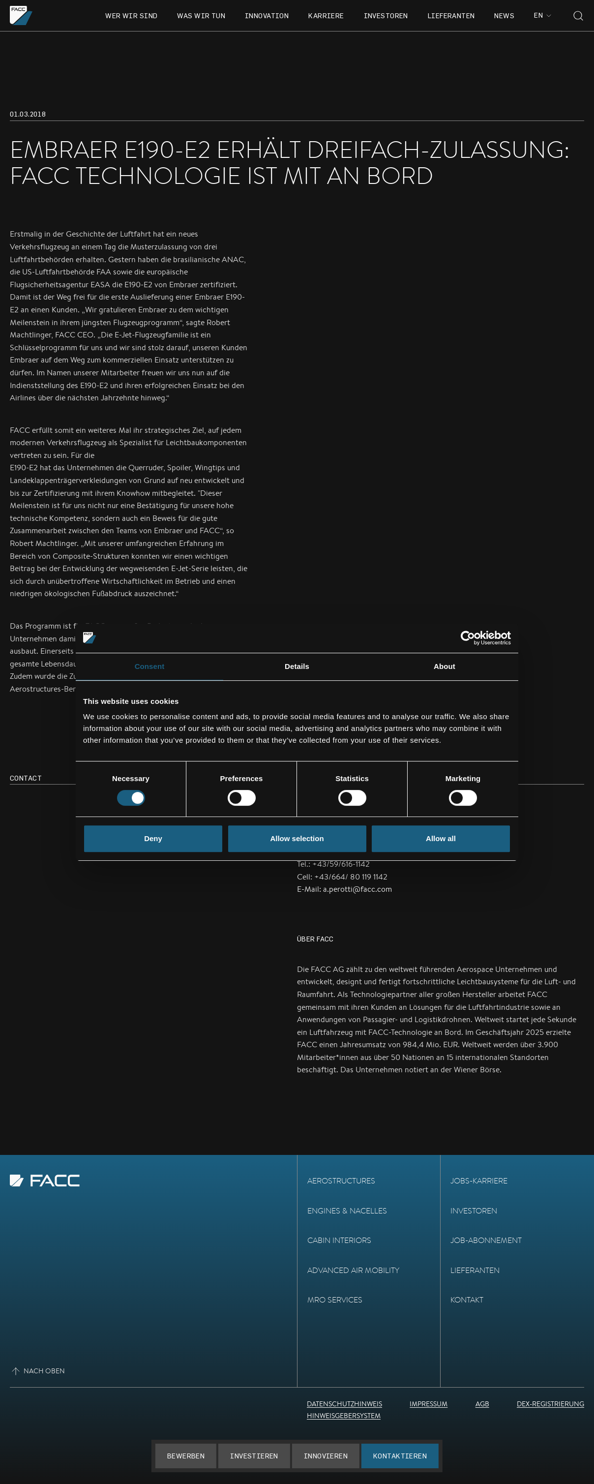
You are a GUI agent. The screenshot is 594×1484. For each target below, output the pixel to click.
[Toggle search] (578, 16)
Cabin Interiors (339, 1240)
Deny (153, 838)
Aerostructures (341, 1181)
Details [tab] (297, 666)
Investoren (386, 15)
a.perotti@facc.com (357, 889)
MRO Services (334, 1300)
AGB (482, 1403)
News (504, 15)
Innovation (267, 15)
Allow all (441, 838)
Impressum (428, 1403)
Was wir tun (201, 15)
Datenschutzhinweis (344, 1403)
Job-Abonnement (486, 1240)
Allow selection (297, 838)
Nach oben (37, 1371)
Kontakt (466, 1300)
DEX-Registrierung (550, 1403)
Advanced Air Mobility (353, 1270)
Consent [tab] (150, 666)
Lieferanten (451, 15)
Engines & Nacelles (347, 1211)
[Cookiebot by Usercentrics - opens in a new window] (468, 638)
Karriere (326, 15)
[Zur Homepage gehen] (21, 15)
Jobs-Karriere (478, 1181)
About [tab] (444, 666)
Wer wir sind (131, 15)
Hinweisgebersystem (344, 1415)
